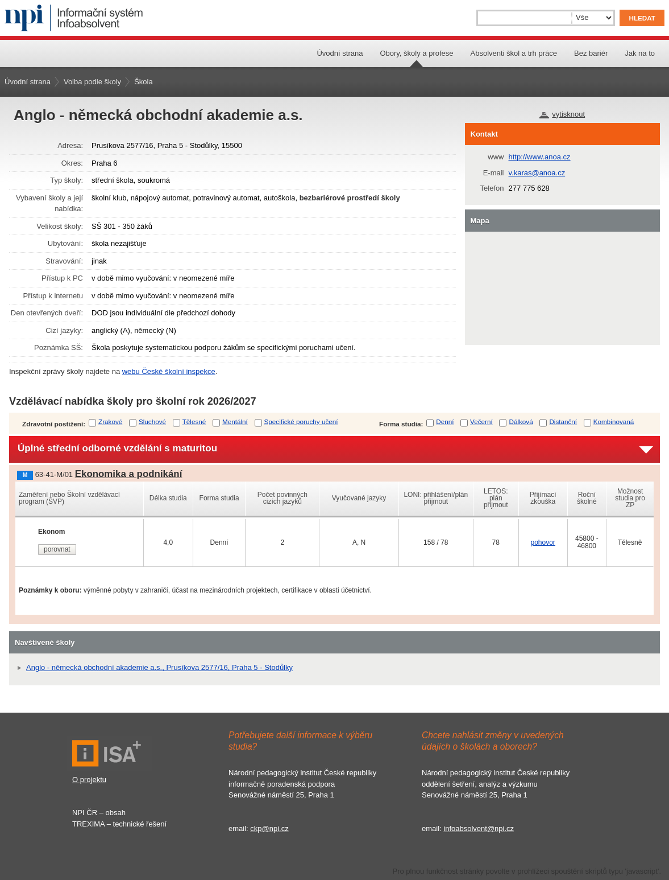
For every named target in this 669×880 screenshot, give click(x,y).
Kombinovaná (613, 421)
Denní (445, 421)
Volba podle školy (92, 81)
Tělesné (194, 421)
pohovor (542, 542)
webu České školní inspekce (168, 371)
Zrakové (110, 421)
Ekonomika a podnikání (128, 473)
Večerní (481, 421)
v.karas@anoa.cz (537, 172)
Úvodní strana (340, 53)
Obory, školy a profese (416, 53)
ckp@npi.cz (269, 828)
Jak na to (640, 53)
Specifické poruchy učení (301, 421)
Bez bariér (591, 53)
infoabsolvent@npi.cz (478, 828)
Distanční (563, 421)
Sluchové (152, 421)
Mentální (235, 421)
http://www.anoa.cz (540, 157)
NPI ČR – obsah (99, 812)
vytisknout (568, 114)
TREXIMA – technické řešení (119, 824)
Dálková (521, 421)
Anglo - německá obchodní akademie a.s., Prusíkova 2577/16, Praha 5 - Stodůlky (159, 667)
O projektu (89, 779)
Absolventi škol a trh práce (514, 53)
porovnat (57, 549)
